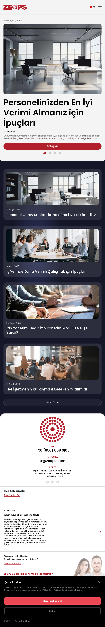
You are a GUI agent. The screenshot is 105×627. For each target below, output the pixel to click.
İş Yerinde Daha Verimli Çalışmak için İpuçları (46, 271)
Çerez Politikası (23, 621)
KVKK (7, 621)
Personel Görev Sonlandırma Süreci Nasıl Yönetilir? (51, 215)
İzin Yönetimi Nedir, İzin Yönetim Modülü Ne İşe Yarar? (47, 330)
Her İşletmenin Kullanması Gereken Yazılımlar (46, 389)
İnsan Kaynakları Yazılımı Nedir (21, 515)
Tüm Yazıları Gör (12, 495)
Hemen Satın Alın (12, 563)
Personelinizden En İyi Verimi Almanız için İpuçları (47, 112)
